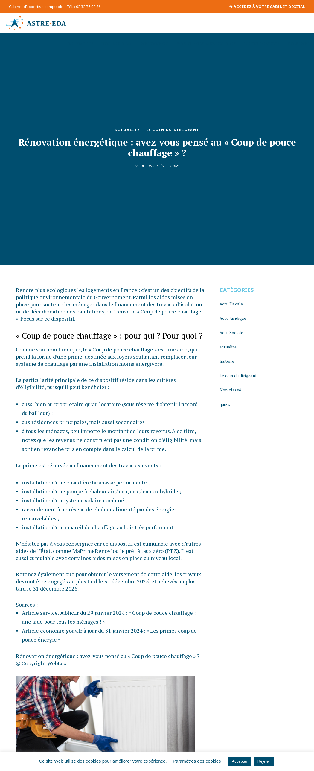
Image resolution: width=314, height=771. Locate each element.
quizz (225, 404)
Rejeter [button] (263, 761)
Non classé (230, 390)
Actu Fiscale (231, 304)
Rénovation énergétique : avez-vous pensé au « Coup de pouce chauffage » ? (107, 656)
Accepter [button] (239, 761)
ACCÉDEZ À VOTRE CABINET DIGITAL (267, 6)
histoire (227, 361)
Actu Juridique (233, 318)
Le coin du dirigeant (172, 129)
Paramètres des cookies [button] (197, 761)
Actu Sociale (231, 332)
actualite (127, 129)
